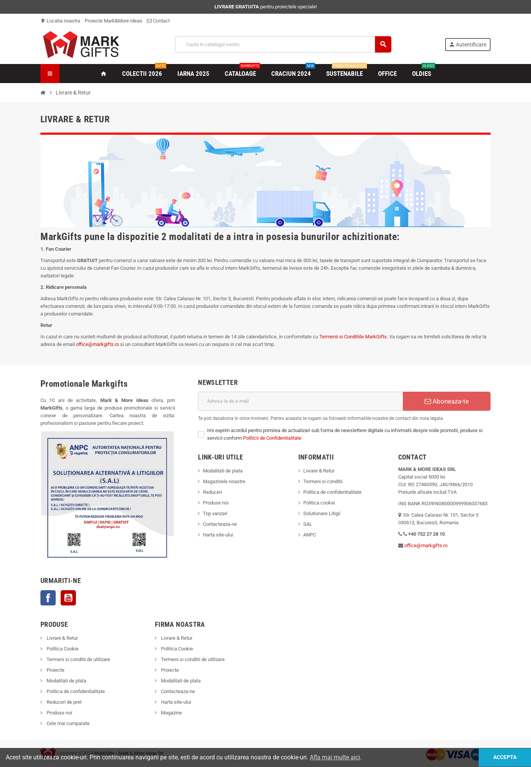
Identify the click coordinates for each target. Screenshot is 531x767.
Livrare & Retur (319, 471)
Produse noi (215, 503)
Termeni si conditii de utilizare (77, 659)
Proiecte (54, 670)
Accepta (503, 757)
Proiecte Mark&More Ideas (113, 21)
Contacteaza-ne (220, 524)
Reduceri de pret (63, 702)
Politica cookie (319, 503)
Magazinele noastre (224, 481)
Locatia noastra (60, 21)
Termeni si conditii (323, 481)
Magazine (171, 713)
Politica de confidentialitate (332, 492)
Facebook (48, 597)
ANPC (309, 535)
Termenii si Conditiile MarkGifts (353, 336)
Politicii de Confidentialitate (272, 438)
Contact (158, 21)
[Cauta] (283, 44)
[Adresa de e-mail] (300, 401)
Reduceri (212, 492)
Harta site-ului (218, 535)
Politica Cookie (62, 649)
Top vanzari (215, 513)
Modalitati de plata (223, 471)
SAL (307, 524)
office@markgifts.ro (97, 344)
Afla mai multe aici (335, 757)
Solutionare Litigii (321, 513)
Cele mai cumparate (67, 723)
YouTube (68, 597)
